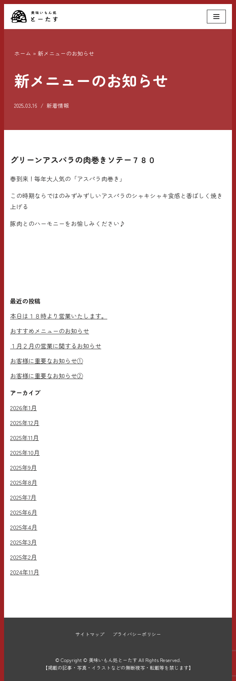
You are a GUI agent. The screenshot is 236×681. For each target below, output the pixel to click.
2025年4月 (23, 527)
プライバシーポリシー (137, 634)
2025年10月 (25, 452)
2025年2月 (23, 557)
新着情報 (58, 105)
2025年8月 (23, 482)
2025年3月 (23, 542)
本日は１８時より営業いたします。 (58, 316)
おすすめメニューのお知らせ (49, 331)
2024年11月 (24, 572)
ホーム (22, 53)
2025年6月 (23, 512)
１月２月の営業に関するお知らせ (55, 346)
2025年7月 (23, 497)
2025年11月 (24, 437)
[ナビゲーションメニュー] (216, 16)
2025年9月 (23, 467)
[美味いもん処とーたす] (34, 16)
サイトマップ (89, 634)
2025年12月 (24, 422)
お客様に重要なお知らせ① (46, 360)
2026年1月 (23, 407)
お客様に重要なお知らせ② (46, 375)
